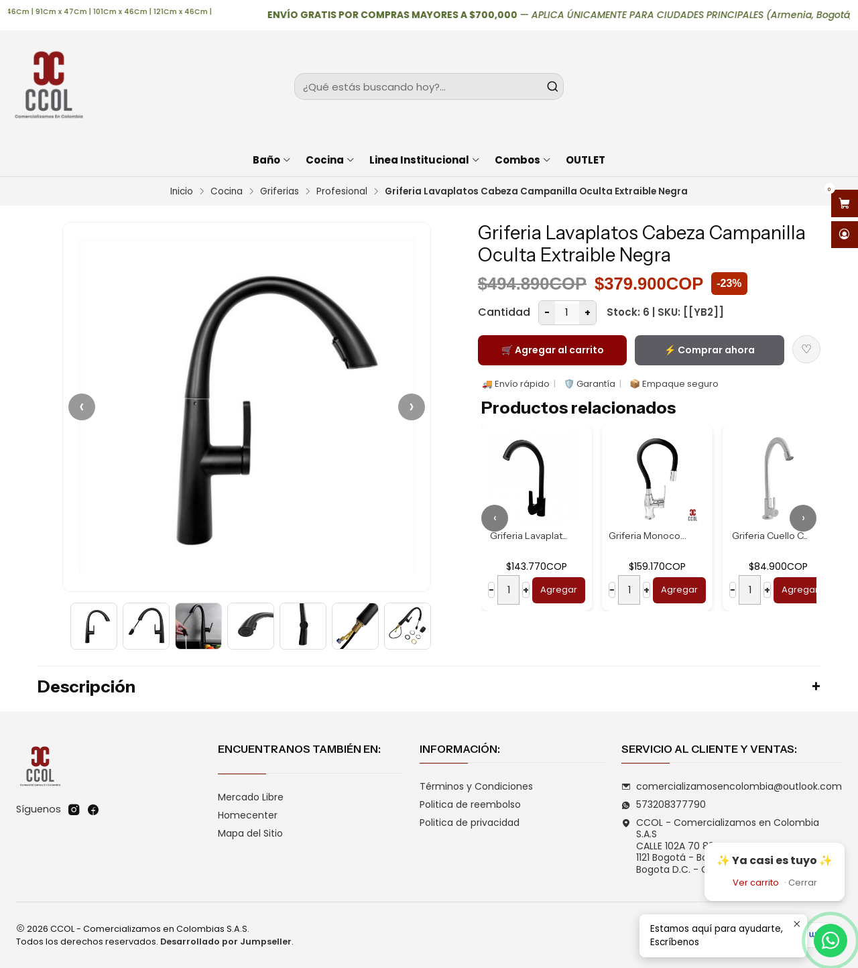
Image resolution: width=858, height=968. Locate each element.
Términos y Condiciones (476, 786)
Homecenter (248, 815)
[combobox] (429, 86)
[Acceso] (844, 235)
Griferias (279, 191)
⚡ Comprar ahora (709, 350)
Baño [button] (272, 160)
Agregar (558, 589)
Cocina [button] (330, 160)
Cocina (226, 191)
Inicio (181, 191)
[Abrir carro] (844, 203)
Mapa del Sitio (250, 833)
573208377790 (663, 804)
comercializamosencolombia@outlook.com (731, 786)
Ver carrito (756, 882)
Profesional (341, 191)
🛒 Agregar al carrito (552, 350)
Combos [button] (523, 160)
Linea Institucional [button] (425, 160)
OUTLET (585, 160)
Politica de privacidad (469, 822)
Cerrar (802, 882)
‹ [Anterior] (81, 407)
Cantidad (504, 312)
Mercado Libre (251, 797)
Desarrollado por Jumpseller (226, 941)
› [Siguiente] (411, 407)
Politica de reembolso (470, 804)
